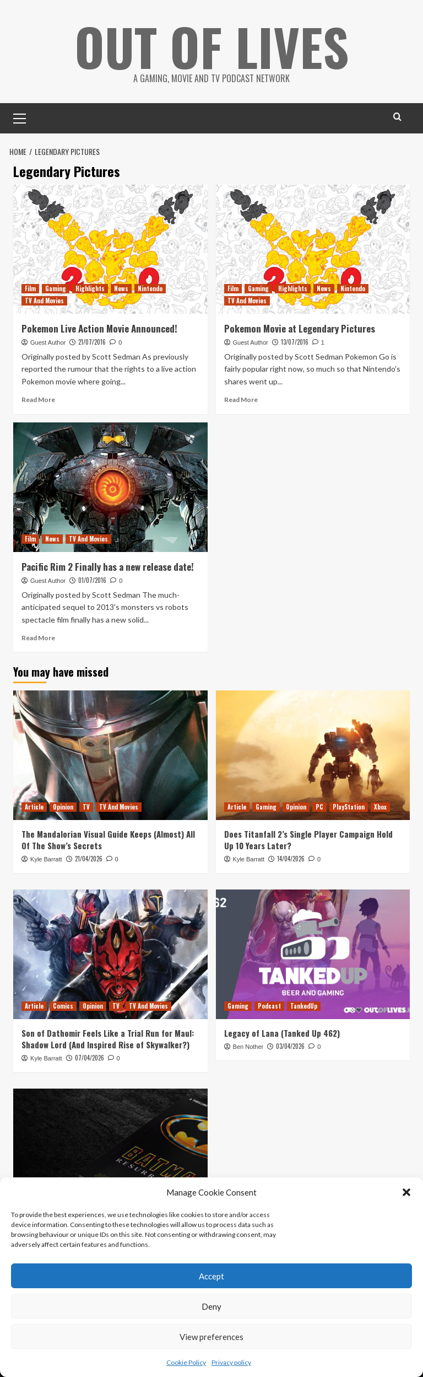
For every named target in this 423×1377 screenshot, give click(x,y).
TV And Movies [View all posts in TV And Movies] (44, 300)
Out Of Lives (211, 44)
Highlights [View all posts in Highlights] (90, 288)
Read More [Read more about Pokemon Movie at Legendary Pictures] (241, 399)
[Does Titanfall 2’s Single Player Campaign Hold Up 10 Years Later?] (313, 755)
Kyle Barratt (46, 859)
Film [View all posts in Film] (30, 288)
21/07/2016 (92, 341)
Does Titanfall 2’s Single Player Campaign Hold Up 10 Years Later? (308, 839)
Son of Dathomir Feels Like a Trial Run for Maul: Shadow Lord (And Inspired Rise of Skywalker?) (107, 1039)
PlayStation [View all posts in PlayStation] (349, 806)
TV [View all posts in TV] (86, 806)
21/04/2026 (88, 858)
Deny (211, 1306)
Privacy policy (231, 1362)
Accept (211, 1276)
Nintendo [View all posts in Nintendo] (150, 288)
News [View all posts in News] (121, 288)
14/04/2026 (291, 858)
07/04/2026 (89, 1057)
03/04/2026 (290, 1046)
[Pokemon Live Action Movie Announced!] (110, 249)
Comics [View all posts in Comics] (63, 1005)
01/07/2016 (92, 580)
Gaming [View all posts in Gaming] (55, 288)
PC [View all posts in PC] (319, 806)
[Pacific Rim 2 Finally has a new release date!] (110, 487)
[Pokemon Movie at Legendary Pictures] (313, 249)
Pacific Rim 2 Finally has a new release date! (107, 567)
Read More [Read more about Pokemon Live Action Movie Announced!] (38, 399)
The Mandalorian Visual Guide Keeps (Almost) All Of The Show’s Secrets (108, 839)
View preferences (211, 1337)
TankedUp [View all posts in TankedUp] (303, 1005)
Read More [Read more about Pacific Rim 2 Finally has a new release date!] (38, 638)
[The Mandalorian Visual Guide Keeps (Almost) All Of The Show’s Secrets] (110, 755)
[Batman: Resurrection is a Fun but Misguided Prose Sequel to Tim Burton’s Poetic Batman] (110, 1153)
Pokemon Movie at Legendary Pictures (299, 328)
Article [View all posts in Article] (34, 806)
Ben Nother (248, 1046)
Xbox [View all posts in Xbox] (380, 806)
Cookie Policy (186, 1362)
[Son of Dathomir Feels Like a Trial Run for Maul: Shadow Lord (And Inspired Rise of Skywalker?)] (110, 954)
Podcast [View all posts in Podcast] (269, 1005)
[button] (406, 1192)
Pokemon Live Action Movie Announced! (99, 328)
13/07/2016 (294, 341)
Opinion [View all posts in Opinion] (63, 806)
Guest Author (48, 342)
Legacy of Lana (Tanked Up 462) (282, 1033)
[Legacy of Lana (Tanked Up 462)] (313, 954)
